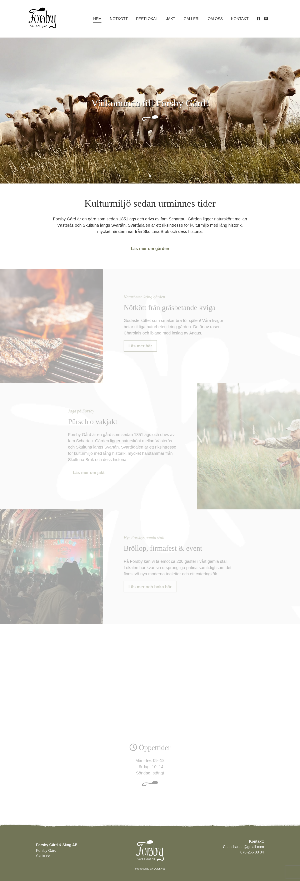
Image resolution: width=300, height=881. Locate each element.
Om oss (215, 19)
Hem (97, 19)
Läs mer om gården (150, 248)
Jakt (170, 19)
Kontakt (240, 19)
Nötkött (119, 19)
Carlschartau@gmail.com (243, 847)
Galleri (191, 19)
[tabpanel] (150, 110)
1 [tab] (150, 176)
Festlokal (147, 19)
